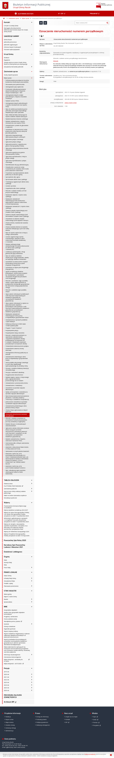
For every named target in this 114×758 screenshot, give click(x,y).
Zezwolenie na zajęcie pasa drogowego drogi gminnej (17, 268)
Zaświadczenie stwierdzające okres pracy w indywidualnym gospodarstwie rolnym (17, 358)
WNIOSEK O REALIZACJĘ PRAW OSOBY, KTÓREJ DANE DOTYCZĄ (17, 448)
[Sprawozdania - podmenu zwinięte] (31, 601)
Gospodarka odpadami (10, 610)
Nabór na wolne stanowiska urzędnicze (15, 495)
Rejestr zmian (9, 719)
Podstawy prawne (41, 719)
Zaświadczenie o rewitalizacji (14, 385)
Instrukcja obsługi (11, 728)
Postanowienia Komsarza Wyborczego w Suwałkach (15, 507)
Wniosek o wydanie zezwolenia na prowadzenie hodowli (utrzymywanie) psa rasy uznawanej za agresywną (16, 419)
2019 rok (6, 672)
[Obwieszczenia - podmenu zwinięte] (31, 483)
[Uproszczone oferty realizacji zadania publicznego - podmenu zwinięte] (31, 491)
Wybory (7, 503)
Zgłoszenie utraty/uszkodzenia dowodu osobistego (17, 149)
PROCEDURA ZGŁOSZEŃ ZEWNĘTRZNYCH (13, 696)
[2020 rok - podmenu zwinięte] (31, 674)
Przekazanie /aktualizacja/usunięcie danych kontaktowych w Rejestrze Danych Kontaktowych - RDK (16, 90)
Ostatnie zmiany (10, 725)
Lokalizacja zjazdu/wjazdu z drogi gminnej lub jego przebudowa (15, 252)
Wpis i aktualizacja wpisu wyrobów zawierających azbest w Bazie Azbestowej (15, 472)
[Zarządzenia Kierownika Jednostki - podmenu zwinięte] (31, 66)
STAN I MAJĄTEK (10, 591)
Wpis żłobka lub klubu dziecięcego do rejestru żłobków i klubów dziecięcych (16, 115)
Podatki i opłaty (8, 583)
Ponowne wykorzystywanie (12, 49)
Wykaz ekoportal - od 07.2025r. (13, 663)
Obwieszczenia (8, 483)
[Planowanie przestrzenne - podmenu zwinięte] (31, 586)
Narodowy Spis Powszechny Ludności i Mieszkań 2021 (14, 546)
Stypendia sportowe (9, 629)
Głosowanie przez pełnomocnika (15, 84)
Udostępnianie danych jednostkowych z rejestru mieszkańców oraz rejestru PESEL (16, 104)
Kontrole (6, 624)
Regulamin (7, 60)
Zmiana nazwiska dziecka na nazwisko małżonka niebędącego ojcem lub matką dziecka (17, 228)
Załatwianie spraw (13, 18)
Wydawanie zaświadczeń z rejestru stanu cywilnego (17, 207)
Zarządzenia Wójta (9, 581)
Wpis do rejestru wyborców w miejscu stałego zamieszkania (16, 233)
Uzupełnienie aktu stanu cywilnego (15, 188)
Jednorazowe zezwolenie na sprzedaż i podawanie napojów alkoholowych (16, 402)
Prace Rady (7, 567)
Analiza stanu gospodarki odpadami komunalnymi (14, 613)
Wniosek (55, 57)
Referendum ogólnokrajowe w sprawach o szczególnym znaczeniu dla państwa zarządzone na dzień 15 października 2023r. (16, 520)
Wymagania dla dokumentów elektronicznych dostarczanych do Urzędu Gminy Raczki (16, 29)
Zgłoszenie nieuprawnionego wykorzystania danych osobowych (15, 136)
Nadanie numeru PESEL (12, 101)
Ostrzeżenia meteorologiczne (12, 657)
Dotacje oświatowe (9, 626)
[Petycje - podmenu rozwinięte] (31, 668)
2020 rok (6, 674)
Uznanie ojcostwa (11, 186)
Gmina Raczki (8, 39)
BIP (66, 722)
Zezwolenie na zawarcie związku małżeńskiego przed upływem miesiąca (17, 219)
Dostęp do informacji (42, 717)
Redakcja (8, 717)
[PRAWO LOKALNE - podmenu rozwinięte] (31, 572)
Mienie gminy (8, 594)
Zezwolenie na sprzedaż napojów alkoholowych (15, 388)
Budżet (6, 599)
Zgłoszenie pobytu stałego (13, 142)
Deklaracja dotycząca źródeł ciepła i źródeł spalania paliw (16, 324)
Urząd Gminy (8, 54)
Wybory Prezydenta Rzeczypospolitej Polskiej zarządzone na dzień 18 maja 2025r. (17, 534)
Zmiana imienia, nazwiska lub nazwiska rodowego (17, 223)
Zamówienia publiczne (10, 489)
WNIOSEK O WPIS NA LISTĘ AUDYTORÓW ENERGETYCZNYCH (15, 467)
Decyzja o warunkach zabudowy (15, 372)
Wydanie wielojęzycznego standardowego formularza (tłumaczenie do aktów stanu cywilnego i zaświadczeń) (17, 246)
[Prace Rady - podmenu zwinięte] (31, 567)
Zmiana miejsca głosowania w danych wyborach (17, 411)
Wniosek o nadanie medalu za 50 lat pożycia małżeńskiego (16, 191)
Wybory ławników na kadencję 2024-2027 (16, 510)
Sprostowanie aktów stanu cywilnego (16, 179)
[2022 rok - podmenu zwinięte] (31, 679)
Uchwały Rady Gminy (10, 578)
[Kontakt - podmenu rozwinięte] (31, 22)
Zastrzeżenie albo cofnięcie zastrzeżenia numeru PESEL (17, 444)
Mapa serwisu (10, 722)
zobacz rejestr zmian (71, 97)
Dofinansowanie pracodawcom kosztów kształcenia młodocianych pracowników (17, 81)
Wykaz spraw (25, 18)
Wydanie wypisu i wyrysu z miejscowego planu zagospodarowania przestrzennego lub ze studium (17, 378)
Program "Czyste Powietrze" (14, 328)
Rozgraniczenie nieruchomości (14, 375)
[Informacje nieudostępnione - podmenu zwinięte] (31, 654)
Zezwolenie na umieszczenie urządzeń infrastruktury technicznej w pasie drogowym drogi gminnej (17, 263)
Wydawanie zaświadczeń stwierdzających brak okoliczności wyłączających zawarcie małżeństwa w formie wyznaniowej (16, 201)
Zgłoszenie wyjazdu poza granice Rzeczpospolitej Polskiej (15, 153)
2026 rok (6, 690)
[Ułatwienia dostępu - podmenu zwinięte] (24, 13)
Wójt (5, 565)
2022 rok (6, 680)
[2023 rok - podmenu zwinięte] (31, 682)
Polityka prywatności (42, 722)
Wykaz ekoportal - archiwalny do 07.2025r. (13, 660)
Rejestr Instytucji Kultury (11, 631)
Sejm (94, 717)
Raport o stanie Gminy (10, 596)
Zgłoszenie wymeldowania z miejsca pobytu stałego (16, 157)
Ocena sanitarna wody (10, 619)
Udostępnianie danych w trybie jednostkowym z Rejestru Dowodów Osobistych (16, 96)
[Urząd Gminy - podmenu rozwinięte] (31, 54)
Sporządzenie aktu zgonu (13, 177)
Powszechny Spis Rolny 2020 (15, 540)
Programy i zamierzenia (11, 616)
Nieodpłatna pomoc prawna (12, 621)
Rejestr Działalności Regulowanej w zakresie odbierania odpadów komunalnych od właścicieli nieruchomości (17, 635)
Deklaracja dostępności (43, 725)
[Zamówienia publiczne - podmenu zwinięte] (31, 488)
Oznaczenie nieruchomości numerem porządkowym (47, 18)
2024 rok (6, 685)
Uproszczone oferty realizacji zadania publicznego (14, 492)
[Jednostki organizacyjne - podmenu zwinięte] (31, 44)
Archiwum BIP (9, 702)
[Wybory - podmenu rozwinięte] (31, 502)
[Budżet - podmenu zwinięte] (31, 599)
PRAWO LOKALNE (10, 572)
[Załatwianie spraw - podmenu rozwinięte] (31, 71)
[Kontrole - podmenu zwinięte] (31, 623)
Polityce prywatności (90, 754)
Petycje (6, 668)
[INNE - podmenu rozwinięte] (31, 606)
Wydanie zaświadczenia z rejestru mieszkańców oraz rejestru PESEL (15, 122)
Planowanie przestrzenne (11, 586)
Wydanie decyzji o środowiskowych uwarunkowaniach (16, 425)
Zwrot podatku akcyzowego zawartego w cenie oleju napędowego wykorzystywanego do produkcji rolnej (17, 364)
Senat (94, 719)
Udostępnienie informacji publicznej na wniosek (17, 353)
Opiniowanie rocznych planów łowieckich (17, 451)
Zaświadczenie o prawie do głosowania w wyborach (17, 126)
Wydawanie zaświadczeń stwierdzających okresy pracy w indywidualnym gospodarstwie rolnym (17, 315)
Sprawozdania (8, 602)
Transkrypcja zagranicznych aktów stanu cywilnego (17, 182)
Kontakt (7, 22)
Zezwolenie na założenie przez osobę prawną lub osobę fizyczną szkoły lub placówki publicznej (16, 131)
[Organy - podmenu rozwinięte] (31, 556)
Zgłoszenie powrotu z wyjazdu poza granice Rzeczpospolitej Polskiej (16, 145)
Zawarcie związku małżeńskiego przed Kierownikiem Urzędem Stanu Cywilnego (17, 215)
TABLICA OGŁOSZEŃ (11, 480)
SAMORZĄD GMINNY (11, 36)
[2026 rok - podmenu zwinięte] (31, 690)
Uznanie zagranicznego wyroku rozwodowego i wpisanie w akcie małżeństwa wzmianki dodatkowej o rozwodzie (16, 239)
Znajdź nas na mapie (71, 717)
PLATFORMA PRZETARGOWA (12, 486)
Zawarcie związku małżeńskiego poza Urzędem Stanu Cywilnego (16, 211)
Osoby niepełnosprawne (11, 75)
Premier (95, 722)
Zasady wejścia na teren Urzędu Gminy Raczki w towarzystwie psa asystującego (15, 63)
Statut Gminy (7, 575)
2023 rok (6, 682)
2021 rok (6, 677)
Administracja (9, 731)
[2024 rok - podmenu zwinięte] (31, 685)
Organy (7, 557)
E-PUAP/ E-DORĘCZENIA (11, 26)
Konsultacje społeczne (10, 498)
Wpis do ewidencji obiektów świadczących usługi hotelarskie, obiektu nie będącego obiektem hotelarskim (17, 257)
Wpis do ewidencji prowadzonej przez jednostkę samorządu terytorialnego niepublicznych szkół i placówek (16, 110)
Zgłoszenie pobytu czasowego (14, 139)
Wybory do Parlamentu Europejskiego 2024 (16, 531)
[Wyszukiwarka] (90, 23)
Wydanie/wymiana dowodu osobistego (17, 119)
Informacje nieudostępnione (12, 655)
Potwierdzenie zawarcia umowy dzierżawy (15, 349)
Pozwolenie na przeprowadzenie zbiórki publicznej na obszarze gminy (17, 173)
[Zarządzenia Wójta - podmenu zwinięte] (31, 580)
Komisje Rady (8, 562)
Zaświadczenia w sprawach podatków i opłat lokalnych (16, 320)
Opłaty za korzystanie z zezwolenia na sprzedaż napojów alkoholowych (17, 392)
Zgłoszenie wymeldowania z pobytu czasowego (16, 161)
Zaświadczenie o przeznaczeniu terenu (17, 383)
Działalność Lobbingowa (13, 552)
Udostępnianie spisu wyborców (14, 87)
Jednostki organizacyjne (11, 45)
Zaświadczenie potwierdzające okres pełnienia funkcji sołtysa (16, 406)
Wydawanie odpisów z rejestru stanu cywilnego (16, 195)
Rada (5, 560)
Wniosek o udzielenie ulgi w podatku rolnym (16, 290)
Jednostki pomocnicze (10, 42)
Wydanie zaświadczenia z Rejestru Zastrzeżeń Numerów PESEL (15, 440)
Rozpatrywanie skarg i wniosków (15, 333)
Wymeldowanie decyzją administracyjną (17, 165)
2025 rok (6, 688)
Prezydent (96, 725)
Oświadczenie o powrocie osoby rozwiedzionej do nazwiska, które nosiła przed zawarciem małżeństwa (17, 168)
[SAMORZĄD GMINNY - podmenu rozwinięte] (31, 36)
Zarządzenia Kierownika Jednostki (13, 67)
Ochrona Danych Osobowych (12, 47)
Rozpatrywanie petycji (12, 330)
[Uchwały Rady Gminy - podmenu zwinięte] (31, 578)
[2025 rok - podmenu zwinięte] (31, 687)
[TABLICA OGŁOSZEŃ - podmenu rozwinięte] (31, 480)
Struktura (6, 57)
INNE (5, 607)
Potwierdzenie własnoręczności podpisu (17, 346)
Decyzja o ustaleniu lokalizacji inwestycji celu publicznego (17, 369)
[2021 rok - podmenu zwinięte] (31, 676)
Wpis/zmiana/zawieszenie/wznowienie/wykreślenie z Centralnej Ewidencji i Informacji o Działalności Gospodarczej (17, 397)
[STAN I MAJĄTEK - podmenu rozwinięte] (31, 590)
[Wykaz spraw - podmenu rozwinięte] (31, 78)
